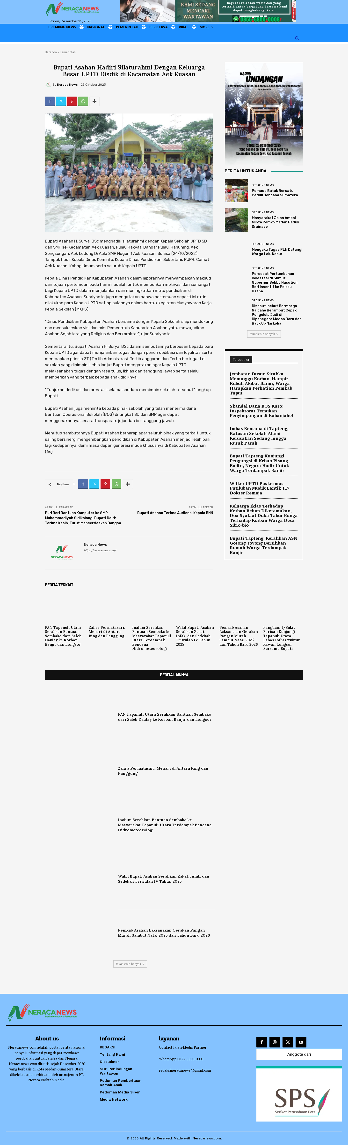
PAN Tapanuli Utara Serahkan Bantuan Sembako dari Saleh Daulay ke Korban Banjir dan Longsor (64, 636)
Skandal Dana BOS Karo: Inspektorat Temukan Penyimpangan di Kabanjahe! (257, 403)
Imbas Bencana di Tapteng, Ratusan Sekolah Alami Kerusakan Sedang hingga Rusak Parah (263, 424)
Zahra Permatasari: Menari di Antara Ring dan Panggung (108, 631)
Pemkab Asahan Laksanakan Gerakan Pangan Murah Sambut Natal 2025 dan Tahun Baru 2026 (239, 638)
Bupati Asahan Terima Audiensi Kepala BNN (175, 513)
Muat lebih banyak (264, 334)
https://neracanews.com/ (100, 550)
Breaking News (263, 185)
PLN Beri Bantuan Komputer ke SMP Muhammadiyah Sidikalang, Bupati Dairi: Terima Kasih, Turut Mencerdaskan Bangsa (83, 518)
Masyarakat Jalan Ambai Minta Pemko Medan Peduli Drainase (275, 222)
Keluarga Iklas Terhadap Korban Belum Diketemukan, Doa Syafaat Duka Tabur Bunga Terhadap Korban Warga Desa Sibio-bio (261, 489)
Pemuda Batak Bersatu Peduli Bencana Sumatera (275, 193)
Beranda (51, 52)
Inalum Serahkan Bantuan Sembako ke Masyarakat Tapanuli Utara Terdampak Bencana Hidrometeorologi (152, 638)
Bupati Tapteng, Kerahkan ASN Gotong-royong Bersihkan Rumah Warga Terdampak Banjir (261, 512)
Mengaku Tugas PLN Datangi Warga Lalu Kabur (277, 251)
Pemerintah (68, 52)
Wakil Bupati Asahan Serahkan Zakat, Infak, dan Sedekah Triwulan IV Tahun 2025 (195, 636)
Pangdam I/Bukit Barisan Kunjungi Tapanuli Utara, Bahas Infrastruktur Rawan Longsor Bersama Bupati (282, 638)
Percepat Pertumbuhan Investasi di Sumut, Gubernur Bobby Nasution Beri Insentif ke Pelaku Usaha (274, 282)
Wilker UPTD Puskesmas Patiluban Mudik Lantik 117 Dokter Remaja (263, 468)
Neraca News (67, 84)
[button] (297, 39)
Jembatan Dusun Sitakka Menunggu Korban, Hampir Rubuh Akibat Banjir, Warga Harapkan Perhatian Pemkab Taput (263, 380)
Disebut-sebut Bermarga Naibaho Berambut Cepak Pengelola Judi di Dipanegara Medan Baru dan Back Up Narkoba (277, 315)
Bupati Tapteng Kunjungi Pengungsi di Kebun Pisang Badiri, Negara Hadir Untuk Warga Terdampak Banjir (262, 447)
